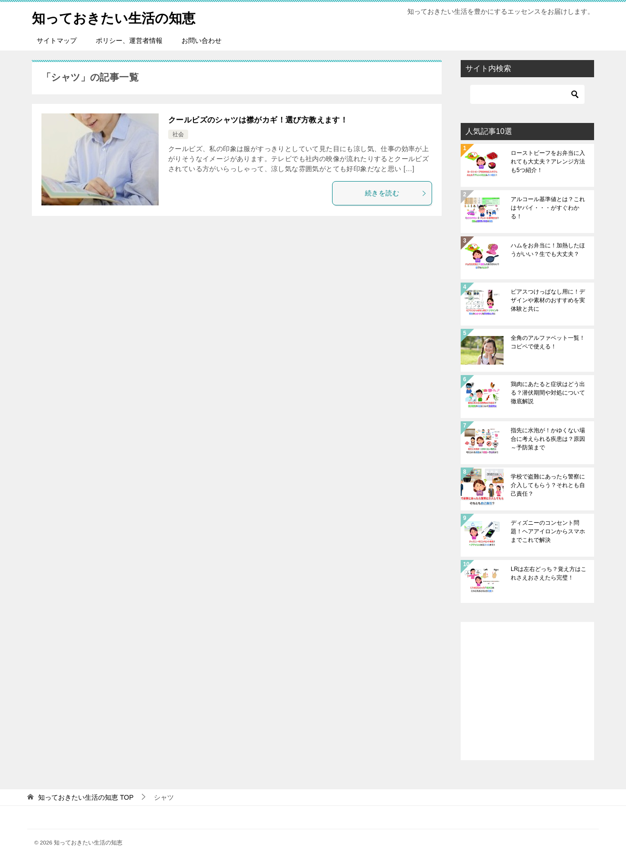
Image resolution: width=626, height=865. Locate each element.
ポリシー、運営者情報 (129, 40)
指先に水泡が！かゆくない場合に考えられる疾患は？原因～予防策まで (548, 439)
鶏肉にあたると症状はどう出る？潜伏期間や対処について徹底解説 (548, 393)
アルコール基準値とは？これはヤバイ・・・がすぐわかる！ (548, 208)
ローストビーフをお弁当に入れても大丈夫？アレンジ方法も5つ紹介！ (548, 161)
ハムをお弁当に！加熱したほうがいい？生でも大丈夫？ (548, 249)
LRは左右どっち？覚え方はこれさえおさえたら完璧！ (548, 573)
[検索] (527, 94)
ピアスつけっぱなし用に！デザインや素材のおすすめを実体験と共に (548, 300)
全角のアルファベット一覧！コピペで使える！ (548, 342)
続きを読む (396, 193)
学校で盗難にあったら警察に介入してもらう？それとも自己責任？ (548, 485)
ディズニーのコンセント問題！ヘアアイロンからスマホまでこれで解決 (548, 531)
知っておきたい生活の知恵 (119, 16)
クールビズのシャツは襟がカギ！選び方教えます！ (258, 120)
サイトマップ (57, 40)
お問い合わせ (202, 40)
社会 (178, 134)
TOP (85, 797)
